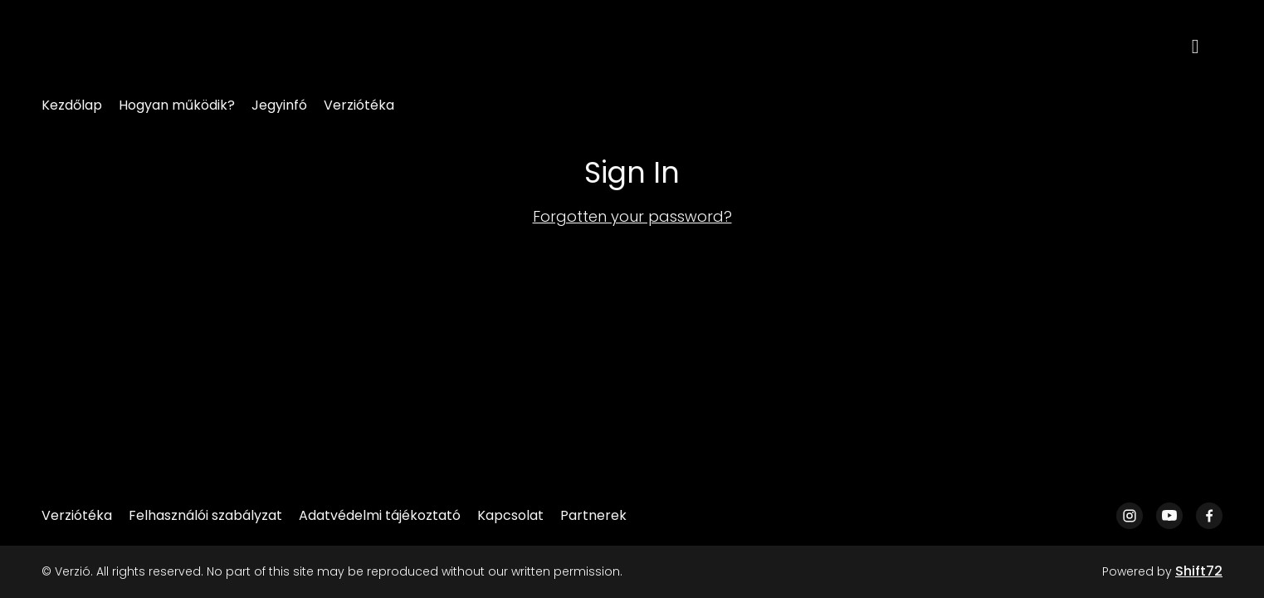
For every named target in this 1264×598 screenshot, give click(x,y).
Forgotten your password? (632, 216)
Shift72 (1199, 571)
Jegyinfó (279, 105)
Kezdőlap (71, 105)
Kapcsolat (510, 515)
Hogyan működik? (177, 105)
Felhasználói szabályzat (205, 515)
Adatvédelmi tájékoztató (380, 515)
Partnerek (593, 515)
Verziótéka (359, 105)
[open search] (1208, 45)
